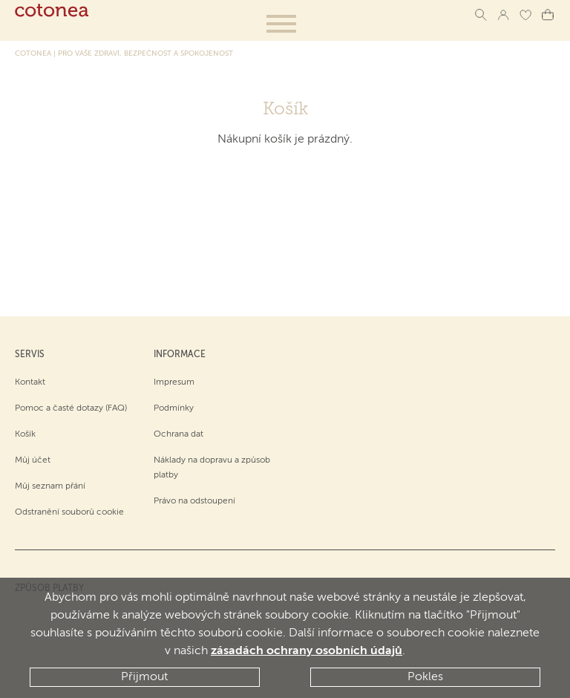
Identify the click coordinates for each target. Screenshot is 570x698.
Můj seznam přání (50, 486)
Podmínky (174, 408)
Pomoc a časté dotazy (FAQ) (71, 408)
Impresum (174, 382)
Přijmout (144, 677)
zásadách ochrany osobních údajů (306, 651)
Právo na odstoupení (194, 501)
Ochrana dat (178, 434)
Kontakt (30, 382)
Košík (25, 434)
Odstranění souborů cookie (69, 512)
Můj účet (32, 460)
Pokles (425, 677)
